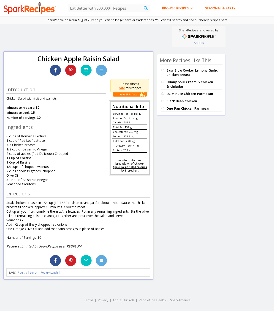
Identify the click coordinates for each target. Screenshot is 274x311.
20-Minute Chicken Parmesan (189, 94)
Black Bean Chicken (181, 101)
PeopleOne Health (152, 300)
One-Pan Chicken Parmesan (188, 108)
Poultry (22, 273)
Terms (88, 300)
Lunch (34, 273)
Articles (199, 43)
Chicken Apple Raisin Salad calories (130, 165)
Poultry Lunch (49, 273)
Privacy (103, 300)
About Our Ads (123, 300)
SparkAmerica (180, 300)
